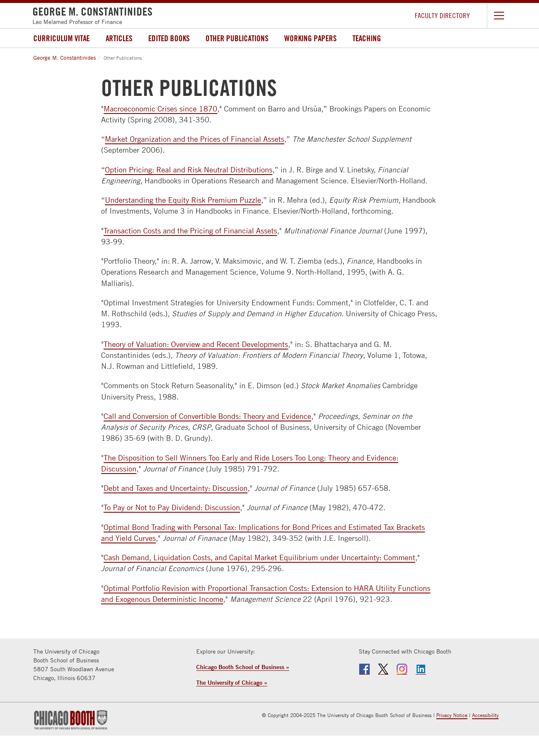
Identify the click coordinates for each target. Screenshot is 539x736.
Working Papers (310, 38)
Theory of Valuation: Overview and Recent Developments (196, 344)
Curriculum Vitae (61, 38)
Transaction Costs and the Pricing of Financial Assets (190, 230)
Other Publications (236, 38)
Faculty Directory (442, 15)
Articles (119, 38)
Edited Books (168, 38)
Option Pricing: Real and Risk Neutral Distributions (188, 169)
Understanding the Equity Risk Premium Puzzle (183, 200)
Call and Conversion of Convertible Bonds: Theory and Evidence (207, 416)
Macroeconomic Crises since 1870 (160, 108)
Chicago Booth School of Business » (242, 666)
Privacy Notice (451, 715)
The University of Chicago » (231, 682)
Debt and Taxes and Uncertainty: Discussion (176, 488)
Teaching (366, 38)
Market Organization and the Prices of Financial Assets (194, 139)
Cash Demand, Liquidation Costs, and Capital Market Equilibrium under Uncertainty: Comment (259, 557)
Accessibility (485, 715)
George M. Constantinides (64, 57)
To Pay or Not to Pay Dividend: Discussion (172, 507)
